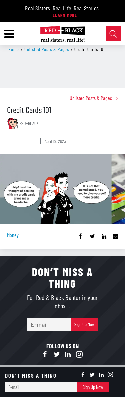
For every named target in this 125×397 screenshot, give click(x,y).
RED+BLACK (29, 123)
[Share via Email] (115, 236)
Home (13, 49)
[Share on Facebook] (80, 236)
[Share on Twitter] (92, 236)
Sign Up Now (84, 324)
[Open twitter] (57, 355)
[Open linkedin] (68, 355)
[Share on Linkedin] (104, 236)
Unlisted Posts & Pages (46, 49)
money (13, 235)
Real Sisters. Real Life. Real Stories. (62, 8)
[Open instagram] (79, 355)
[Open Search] (113, 33)
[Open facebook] (45, 355)
